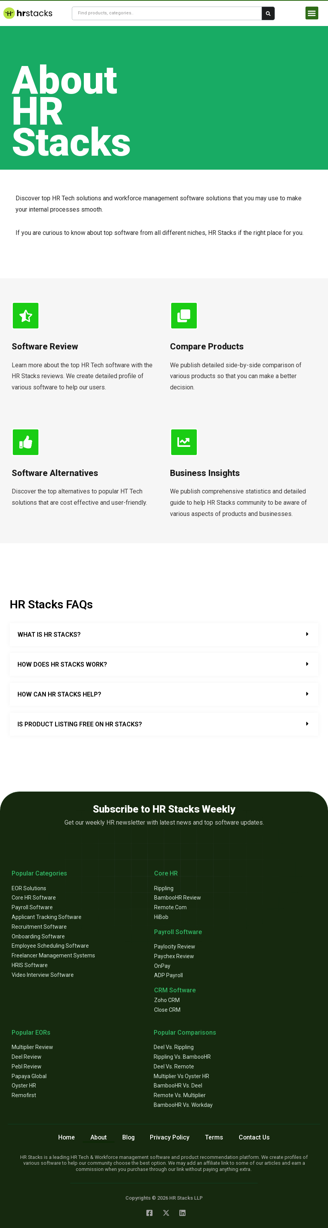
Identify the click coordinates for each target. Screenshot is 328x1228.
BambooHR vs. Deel (178, 1085)
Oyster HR (24, 1085)
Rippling (164, 888)
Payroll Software (32, 907)
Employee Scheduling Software (50, 946)
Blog (128, 1137)
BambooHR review (177, 898)
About (97, 1137)
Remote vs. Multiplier (180, 1095)
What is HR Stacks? (49, 634)
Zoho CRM (167, 1000)
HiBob (161, 917)
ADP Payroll (168, 975)
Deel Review (27, 1057)
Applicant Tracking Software (47, 917)
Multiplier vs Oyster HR (181, 1076)
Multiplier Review (32, 1047)
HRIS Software (30, 965)
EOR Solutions (29, 888)
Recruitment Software (39, 927)
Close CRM (167, 1010)
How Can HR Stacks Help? (59, 694)
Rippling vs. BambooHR (182, 1057)
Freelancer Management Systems (53, 955)
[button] (311, 13)
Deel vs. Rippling (174, 1047)
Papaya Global (29, 1076)
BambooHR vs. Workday (183, 1105)
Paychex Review (174, 956)
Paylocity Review (174, 946)
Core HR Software (34, 898)
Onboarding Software (38, 936)
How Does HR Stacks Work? (62, 664)
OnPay (162, 966)
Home (65, 1137)
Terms (215, 1137)
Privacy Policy (170, 1137)
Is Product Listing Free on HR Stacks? (79, 724)
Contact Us (255, 1137)
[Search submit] (268, 13)
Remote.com (170, 907)
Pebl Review (27, 1066)
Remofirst (24, 1095)
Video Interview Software (43, 975)
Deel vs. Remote (174, 1066)
